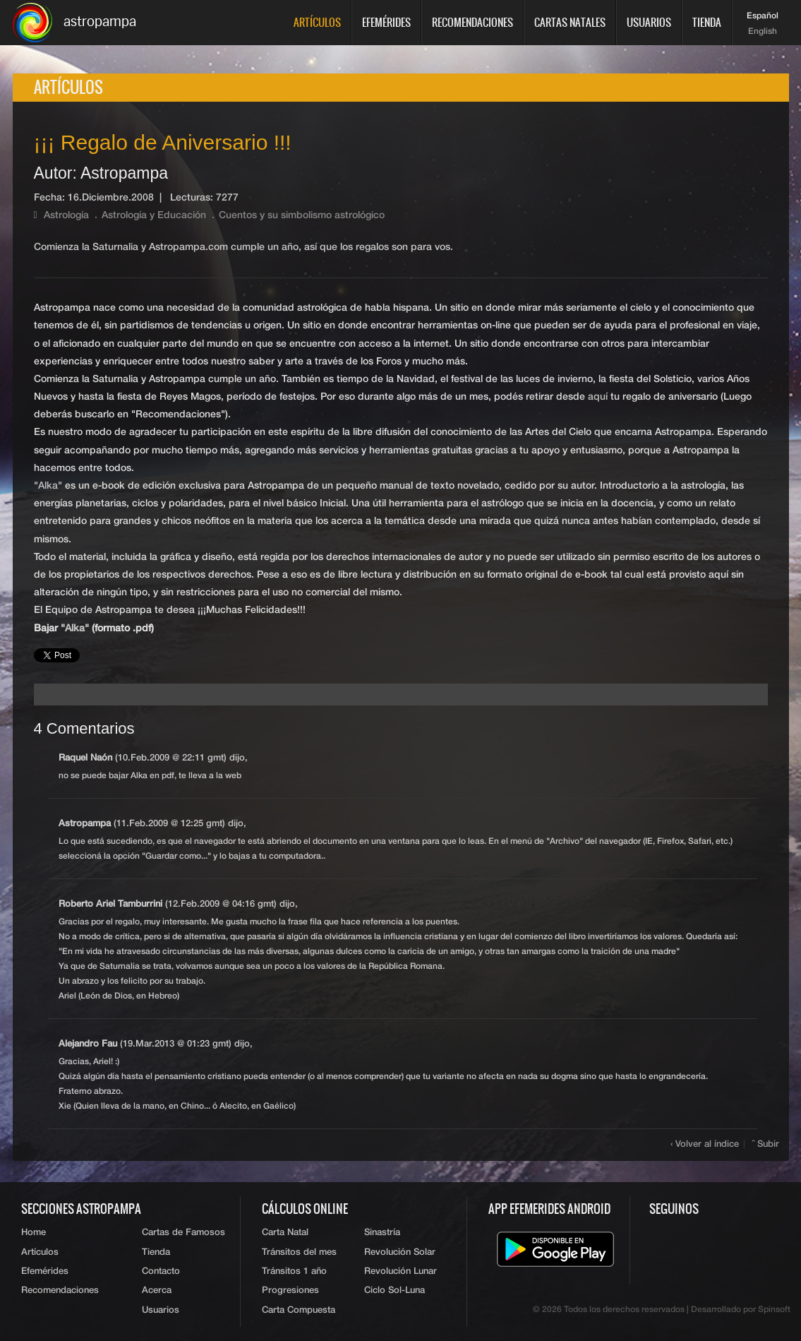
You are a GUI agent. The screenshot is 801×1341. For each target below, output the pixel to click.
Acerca (156, 1290)
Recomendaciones (472, 22)
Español (762, 16)
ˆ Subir (765, 1144)
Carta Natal (285, 1232)
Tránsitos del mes (299, 1252)
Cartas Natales (570, 22)
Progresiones (290, 1290)
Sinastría (382, 1232)
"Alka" (48, 486)
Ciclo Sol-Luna (394, 1290)
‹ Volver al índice (704, 1144)
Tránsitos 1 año (294, 1271)
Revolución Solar (399, 1252)
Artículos (317, 22)
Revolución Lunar (400, 1271)
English (762, 32)
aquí (598, 397)
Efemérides (386, 22)
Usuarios (649, 22)
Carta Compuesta (298, 1310)
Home (33, 1232)
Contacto (161, 1271)
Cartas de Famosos (183, 1232)
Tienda (706, 22)
